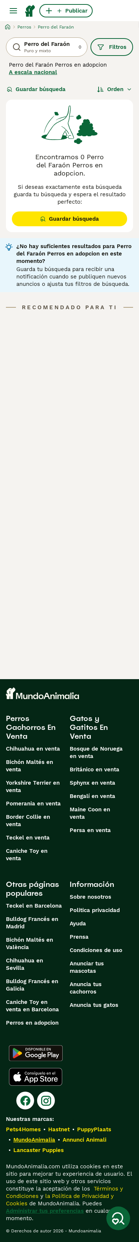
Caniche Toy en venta (26, 855)
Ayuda (78, 923)
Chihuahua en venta (33, 748)
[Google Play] (36, 1053)
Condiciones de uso (96, 950)
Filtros (111, 47)
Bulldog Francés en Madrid (32, 923)
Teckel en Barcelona (34, 905)
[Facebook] (25, 1100)
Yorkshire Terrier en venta (33, 786)
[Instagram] (46, 1100)
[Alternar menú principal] (13, 10)
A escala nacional (33, 72)
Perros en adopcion (32, 1022)
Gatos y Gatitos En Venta (89, 727)
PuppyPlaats (94, 1129)
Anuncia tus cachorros (86, 988)
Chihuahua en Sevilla (24, 964)
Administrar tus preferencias (45, 1211)
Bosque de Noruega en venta (96, 752)
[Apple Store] (35, 1077)
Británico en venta (94, 769)
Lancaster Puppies (38, 1150)
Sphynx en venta (92, 782)
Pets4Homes (23, 1129)
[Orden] (114, 89)
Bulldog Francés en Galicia (32, 985)
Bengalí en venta (92, 796)
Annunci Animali (84, 1139)
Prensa (79, 937)
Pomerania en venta (33, 803)
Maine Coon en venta (90, 813)
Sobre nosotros (90, 897)
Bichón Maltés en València (29, 943)
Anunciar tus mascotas (87, 967)
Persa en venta (90, 830)
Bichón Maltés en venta (29, 766)
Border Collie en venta (28, 821)
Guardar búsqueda (36, 89)
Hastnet (59, 1129)
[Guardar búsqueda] (118, 1218)
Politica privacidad (95, 910)
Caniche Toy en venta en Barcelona (32, 1006)
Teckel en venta (28, 837)
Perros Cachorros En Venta (31, 727)
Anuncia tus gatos (94, 1005)
